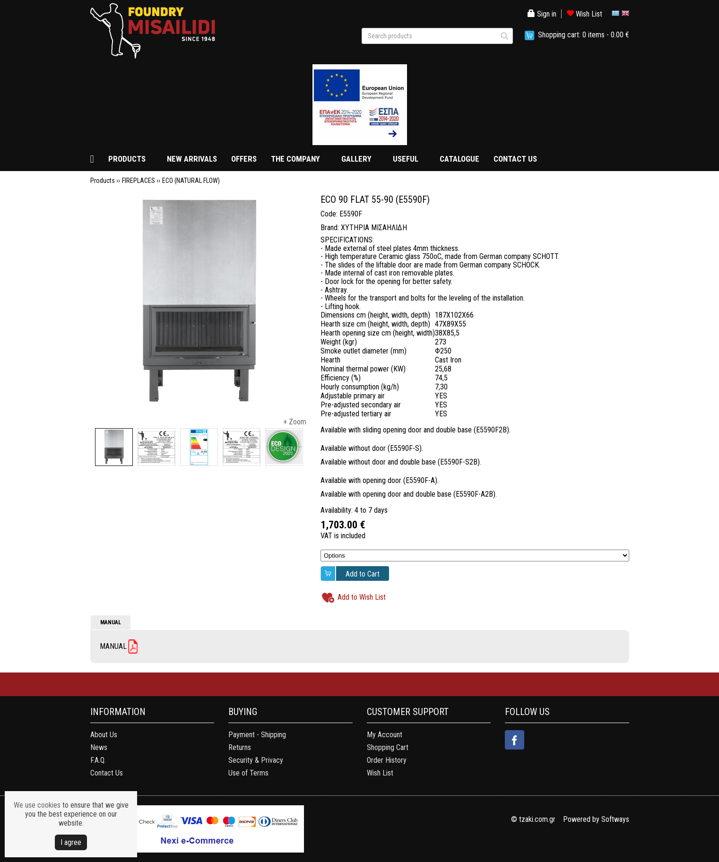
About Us (103, 734)
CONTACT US (515, 159)
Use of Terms (248, 772)
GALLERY (356, 159)
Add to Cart (363, 573)
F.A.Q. (98, 760)
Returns (239, 747)
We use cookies (37, 805)
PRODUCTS (127, 159)
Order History (387, 760)
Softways (615, 819)
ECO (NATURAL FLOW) (191, 180)
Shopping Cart (387, 747)
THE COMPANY (295, 159)
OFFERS (244, 159)
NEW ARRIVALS (192, 159)
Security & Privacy (255, 760)
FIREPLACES (138, 180)
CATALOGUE (459, 159)
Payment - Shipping (257, 734)
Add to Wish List (362, 597)
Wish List (584, 13)
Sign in (542, 13)
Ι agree (71, 842)
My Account (384, 734)
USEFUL (405, 159)
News (98, 747)
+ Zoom (294, 421)
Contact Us (106, 772)
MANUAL (110, 622)
